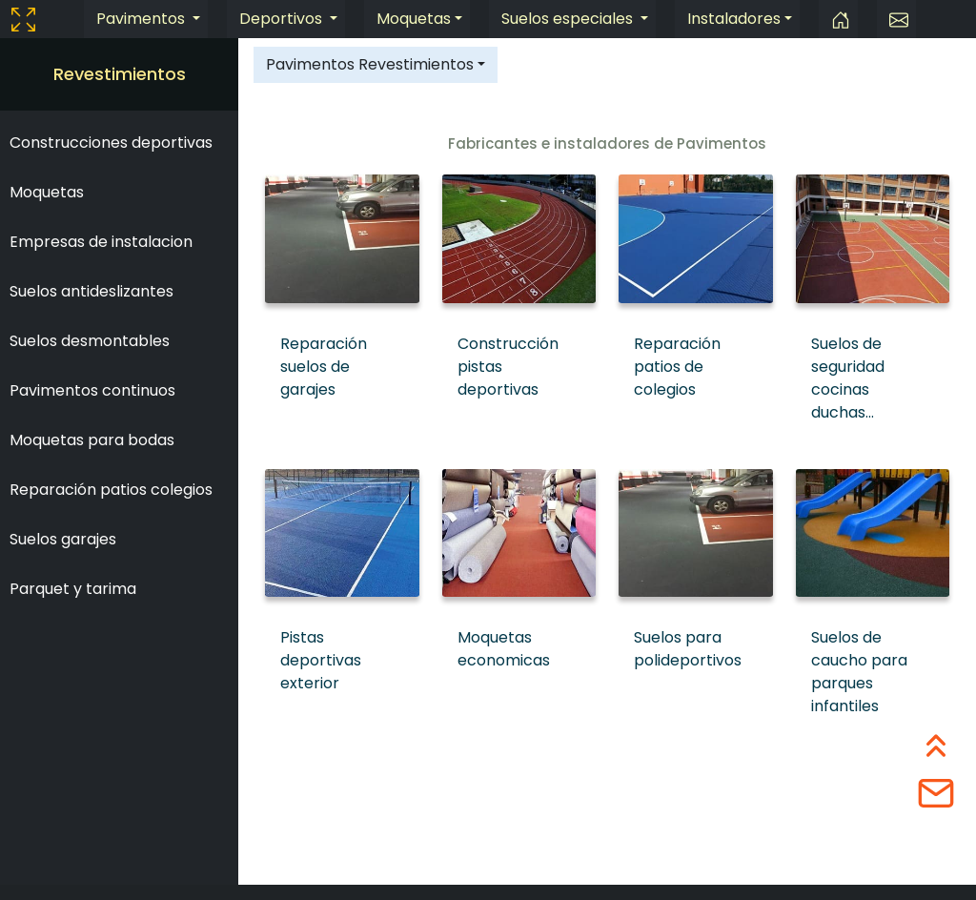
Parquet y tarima (73, 589)
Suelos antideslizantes (91, 291)
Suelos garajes (63, 539)
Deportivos (282, 19)
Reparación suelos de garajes (323, 366)
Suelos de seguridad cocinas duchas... (847, 378)
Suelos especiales (569, 19)
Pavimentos (142, 19)
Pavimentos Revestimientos (370, 64)
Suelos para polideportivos (688, 648)
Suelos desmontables (90, 341)
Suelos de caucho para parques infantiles (859, 671)
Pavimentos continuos (92, 390)
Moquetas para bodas (92, 440)
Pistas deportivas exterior (320, 660)
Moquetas (413, 19)
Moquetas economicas (504, 648)
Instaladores (734, 19)
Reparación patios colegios (111, 490)
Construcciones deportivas (111, 142)
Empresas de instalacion (101, 242)
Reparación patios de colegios (677, 366)
